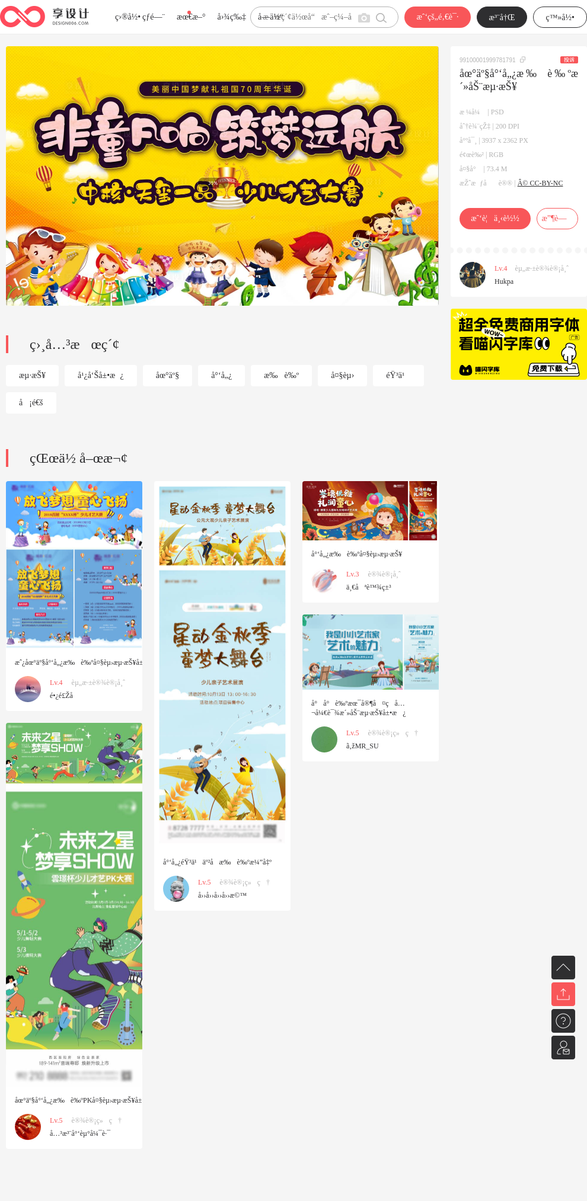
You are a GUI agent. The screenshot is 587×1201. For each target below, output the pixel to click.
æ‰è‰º (281, 375)
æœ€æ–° (191, 16)
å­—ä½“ (270, 16)
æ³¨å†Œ (502, 17)
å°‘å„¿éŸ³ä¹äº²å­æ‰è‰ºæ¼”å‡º (217, 862)
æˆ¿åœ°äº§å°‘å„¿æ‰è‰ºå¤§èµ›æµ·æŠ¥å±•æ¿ (87, 662)
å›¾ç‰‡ (231, 16)
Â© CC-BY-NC (540, 183)
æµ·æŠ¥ (32, 375)
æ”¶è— (557, 218)
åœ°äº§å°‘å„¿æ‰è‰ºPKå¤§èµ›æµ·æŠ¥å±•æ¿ (86, 1100)
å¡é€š (31, 402)
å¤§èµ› (342, 375)
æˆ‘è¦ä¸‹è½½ (495, 218)
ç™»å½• (560, 17)
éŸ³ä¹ (398, 375)
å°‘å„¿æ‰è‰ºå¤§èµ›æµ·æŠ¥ (356, 554)
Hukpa (504, 281)
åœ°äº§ (167, 375)
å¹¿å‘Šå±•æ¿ (101, 375)
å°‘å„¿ (221, 375)
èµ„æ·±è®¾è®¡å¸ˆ (542, 268)
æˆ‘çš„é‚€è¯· (437, 16)
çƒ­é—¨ (153, 16)
